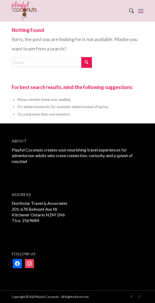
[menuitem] (129, 10)
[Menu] (141, 10)
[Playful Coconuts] (64, 10)
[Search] (129, 10)
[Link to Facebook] (131, 297)
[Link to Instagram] (139, 297)
